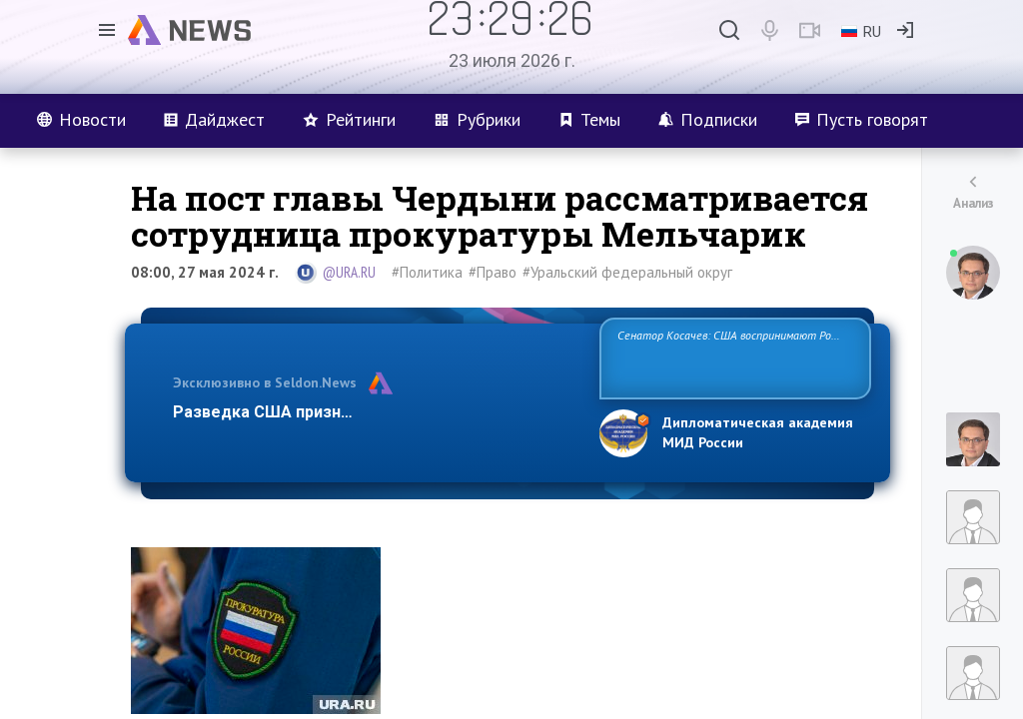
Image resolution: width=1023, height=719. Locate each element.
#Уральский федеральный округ (627, 272)
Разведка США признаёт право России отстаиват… (374, 411)
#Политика (427, 272)
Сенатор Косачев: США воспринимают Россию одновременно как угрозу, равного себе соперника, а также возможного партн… (734, 357)
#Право (492, 272)
